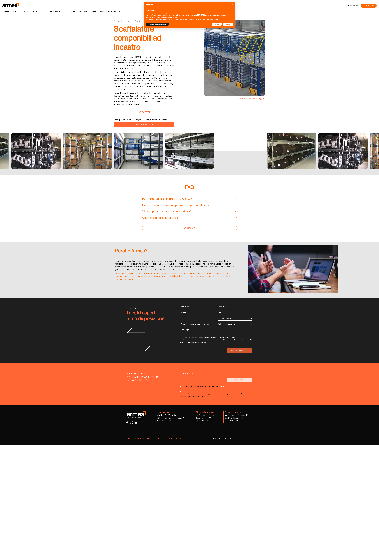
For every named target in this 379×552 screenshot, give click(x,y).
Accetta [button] (228, 24)
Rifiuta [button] (217, 24)
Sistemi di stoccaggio (123, 21)
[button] (232, 4)
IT (348, 6)
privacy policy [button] (201, 14)
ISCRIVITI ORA (239, 380)
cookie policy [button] (174, 17)
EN (351, 6)
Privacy (233, 337)
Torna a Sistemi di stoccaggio (250, 99)
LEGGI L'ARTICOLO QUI (144, 124)
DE (354, 6)
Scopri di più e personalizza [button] (157, 24)
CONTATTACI (369, 5)
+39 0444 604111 (164, 421)
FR (357, 6)
